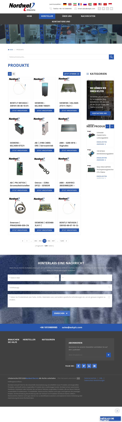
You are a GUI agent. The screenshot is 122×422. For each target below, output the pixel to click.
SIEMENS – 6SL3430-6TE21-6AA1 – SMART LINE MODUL (19, 144)
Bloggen (11, 375)
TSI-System (46, 353)
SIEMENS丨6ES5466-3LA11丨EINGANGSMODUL (44, 224)
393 (35, 241)
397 (53, 241)
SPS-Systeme (46, 345)
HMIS (44, 357)
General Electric (94, 91)
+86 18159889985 (65, 9)
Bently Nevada (93, 86)
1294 (62, 241)
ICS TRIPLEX (92, 97)
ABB (89, 114)
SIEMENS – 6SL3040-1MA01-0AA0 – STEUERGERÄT (42, 104)
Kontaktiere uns (61, 21)
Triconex (91, 108)
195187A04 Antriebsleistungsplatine (105, 225)
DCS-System (46, 349)
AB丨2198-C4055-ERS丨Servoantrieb (44, 144)
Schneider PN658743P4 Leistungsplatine (102, 207)
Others (90, 130)
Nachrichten (88, 16)
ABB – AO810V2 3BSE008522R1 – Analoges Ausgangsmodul (67, 184)
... (31, 241)
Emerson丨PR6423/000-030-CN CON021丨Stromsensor (19, 224)
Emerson (91, 119)
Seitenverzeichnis (90, 393)
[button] (112, 183)
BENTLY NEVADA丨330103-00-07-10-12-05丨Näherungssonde (69, 224)
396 (49, 241)
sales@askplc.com (88, 9)
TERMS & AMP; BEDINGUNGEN (13, 370)
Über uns (67, 16)
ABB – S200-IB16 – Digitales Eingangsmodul (68, 144)
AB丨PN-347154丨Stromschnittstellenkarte (19, 184)
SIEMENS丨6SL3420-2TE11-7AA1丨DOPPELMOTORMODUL (69, 104)
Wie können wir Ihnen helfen (98, 146)
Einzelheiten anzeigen (102, 197)
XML (101, 393)
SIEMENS (91, 125)
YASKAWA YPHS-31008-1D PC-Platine (104, 190)
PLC (89, 102)
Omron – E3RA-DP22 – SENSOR (42, 184)
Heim (29, 16)
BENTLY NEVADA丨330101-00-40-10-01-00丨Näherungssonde (19, 104)
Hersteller (47, 16)
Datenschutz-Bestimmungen (94, 396)
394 (40, 241)
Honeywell (92, 80)
